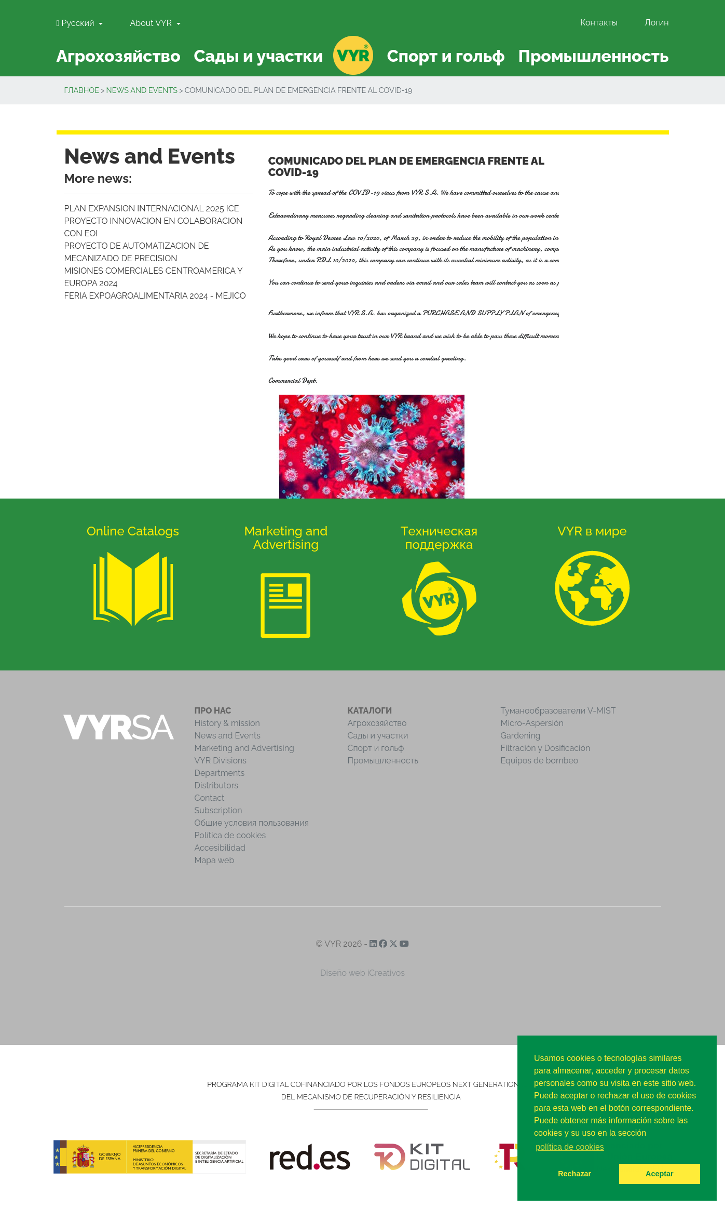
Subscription (218, 810)
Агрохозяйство (377, 723)
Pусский (77, 23)
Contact (210, 798)
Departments (220, 773)
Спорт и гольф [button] (446, 55)
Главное (81, 90)
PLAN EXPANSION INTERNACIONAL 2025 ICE (151, 208)
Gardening (521, 736)
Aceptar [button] (660, 1174)
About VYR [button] (152, 23)
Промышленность (383, 760)
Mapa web (215, 860)
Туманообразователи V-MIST (558, 711)
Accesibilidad (220, 848)
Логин (656, 23)
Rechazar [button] (574, 1174)
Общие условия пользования (252, 823)
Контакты (599, 23)
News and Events (141, 90)
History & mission (227, 723)
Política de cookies (230, 835)
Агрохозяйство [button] (118, 55)
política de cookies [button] (570, 1147)
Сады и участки (378, 736)
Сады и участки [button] (258, 55)
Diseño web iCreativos (362, 973)
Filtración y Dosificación (546, 748)
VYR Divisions (221, 760)
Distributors (217, 785)
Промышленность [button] (593, 55)
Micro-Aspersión (532, 723)
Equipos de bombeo (540, 760)
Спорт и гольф (376, 748)
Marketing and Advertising (244, 748)
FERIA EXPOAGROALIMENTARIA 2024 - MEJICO (155, 296)
